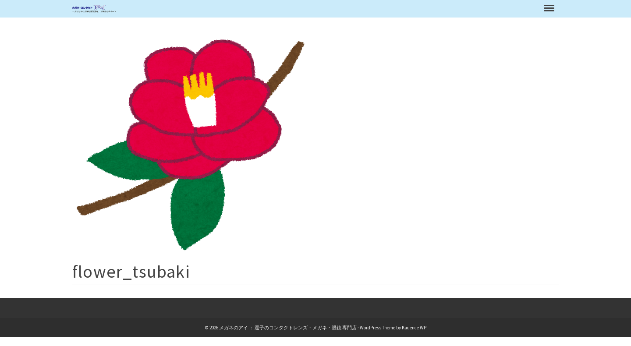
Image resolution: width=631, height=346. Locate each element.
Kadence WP (414, 328)
